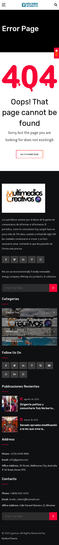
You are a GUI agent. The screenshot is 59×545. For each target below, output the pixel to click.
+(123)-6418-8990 (19, 454)
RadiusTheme (9, 538)
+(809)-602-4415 (19, 493)
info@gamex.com (18, 460)
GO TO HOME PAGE (29, 154)
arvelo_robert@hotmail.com (24, 499)
